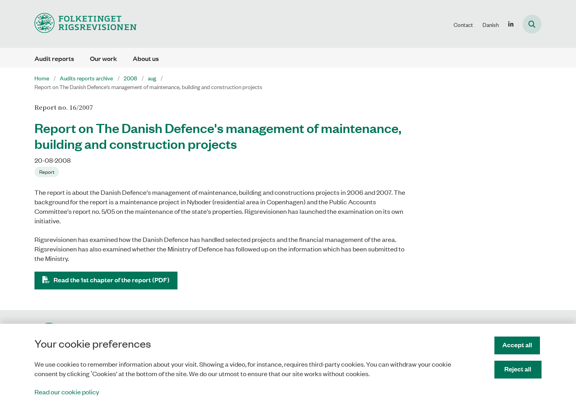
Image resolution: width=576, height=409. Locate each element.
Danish (491, 24)
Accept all (519, 344)
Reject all (518, 368)
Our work (103, 58)
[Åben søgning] (532, 24)
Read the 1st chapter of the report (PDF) (111, 279)
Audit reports (54, 58)
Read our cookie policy (66, 391)
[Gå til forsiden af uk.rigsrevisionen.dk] (85, 24)
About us (146, 58)
